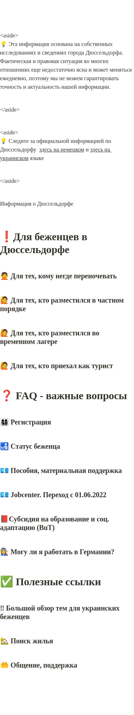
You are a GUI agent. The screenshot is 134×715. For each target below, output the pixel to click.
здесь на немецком (61, 149)
